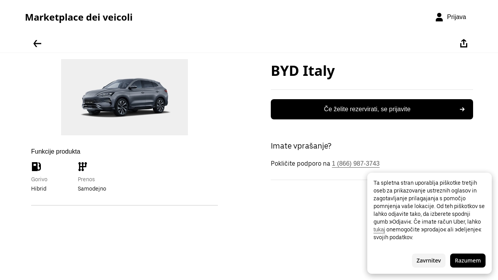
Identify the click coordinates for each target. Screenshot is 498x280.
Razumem (468, 260)
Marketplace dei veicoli (79, 17)
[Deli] (463, 43)
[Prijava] (450, 17)
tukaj (379, 229)
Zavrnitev (429, 260)
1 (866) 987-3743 (356, 163)
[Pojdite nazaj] (37, 43)
